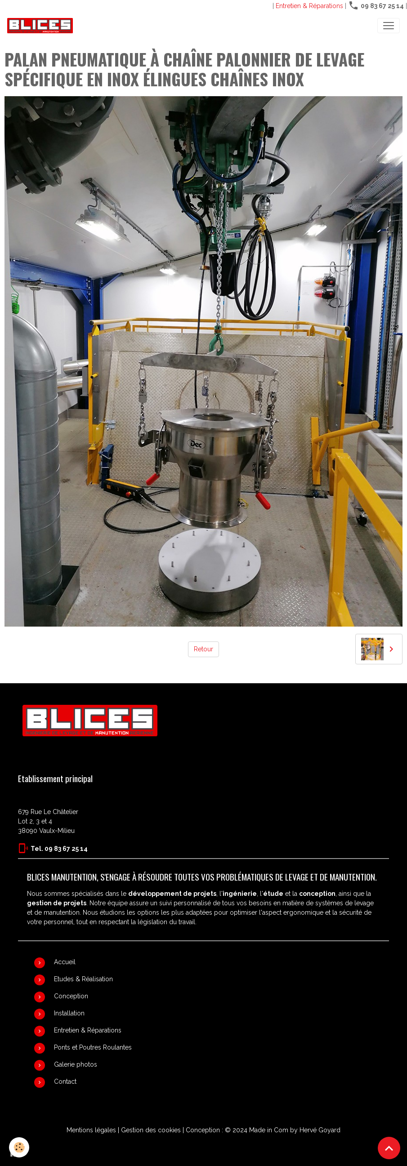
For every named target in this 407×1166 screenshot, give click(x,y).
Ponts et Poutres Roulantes (93, 1047)
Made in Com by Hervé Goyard (294, 1130)
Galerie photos (75, 1064)
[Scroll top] (389, 1148)
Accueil (65, 962)
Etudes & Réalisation (83, 979)
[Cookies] (19, 1147)
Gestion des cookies (151, 1130)
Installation (69, 1013)
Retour (203, 649)
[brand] (41, 25)
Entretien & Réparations (309, 5)
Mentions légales (91, 1130)
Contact (65, 1081)
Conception (71, 996)
